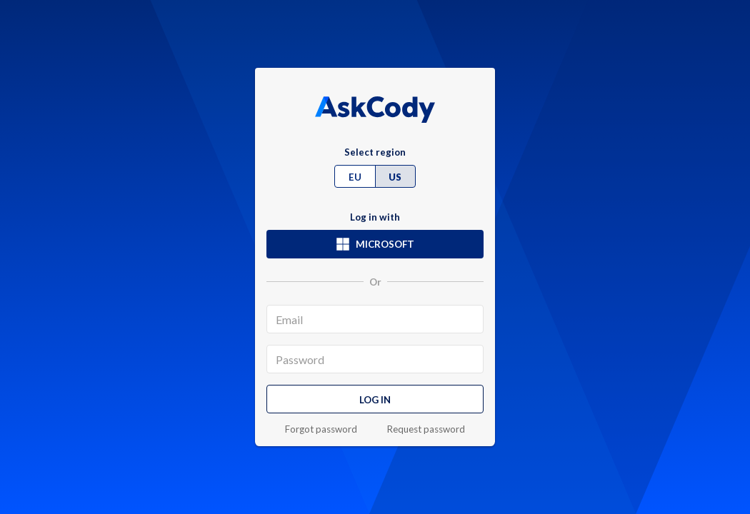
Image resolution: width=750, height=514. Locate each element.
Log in (375, 399)
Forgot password (321, 429)
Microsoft (375, 244)
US (395, 177)
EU (355, 177)
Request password (426, 429)
